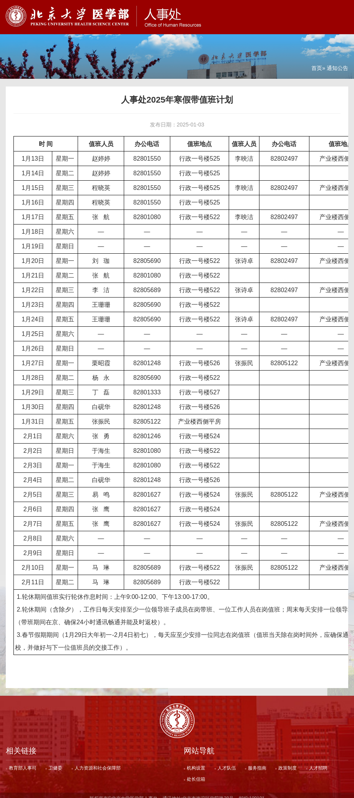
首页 (316, 62)
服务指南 (257, 762)
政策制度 (287, 762)
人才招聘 (318, 762)
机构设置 (196, 762)
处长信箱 (196, 773)
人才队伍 (227, 762)
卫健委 (55, 762)
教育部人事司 (23, 762)
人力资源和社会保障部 (98, 762)
